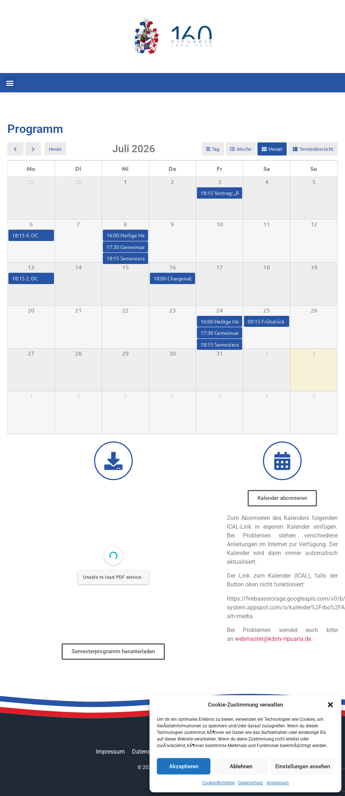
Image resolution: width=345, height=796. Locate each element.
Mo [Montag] (31, 168)
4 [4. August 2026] (78, 395)
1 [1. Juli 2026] (125, 181)
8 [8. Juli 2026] (125, 223)
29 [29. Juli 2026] (125, 353)
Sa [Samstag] (266, 168)
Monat (275, 149)
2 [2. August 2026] (313, 353)
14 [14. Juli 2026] (78, 267)
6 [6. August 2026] (172, 395)
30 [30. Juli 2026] (172, 353)
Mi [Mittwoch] (125, 168)
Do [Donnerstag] (172, 168)
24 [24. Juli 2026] (219, 310)
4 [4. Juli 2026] (266, 181)
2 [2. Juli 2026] (172, 181)
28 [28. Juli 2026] (78, 353)
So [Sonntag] (313, 168)
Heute (55, 149)
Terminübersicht (316, 149)
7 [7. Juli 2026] (78, 223)
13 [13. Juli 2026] (31, 267)
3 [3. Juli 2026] (219, 181)
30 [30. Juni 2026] (78, 181)
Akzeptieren (183, 766)
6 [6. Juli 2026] (31, 223)
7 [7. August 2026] (219, 395)
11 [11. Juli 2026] (266, 223)
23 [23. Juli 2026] (172, 310)
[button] (330, 704)
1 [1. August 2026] (266, 353)
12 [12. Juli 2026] (314, 223)
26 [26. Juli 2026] (314, 310)
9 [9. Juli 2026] (172, 223)
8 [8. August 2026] (266, 395)
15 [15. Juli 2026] (125, 267)
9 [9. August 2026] (313, 395)
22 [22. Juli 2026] (125, 310)
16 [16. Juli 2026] (172, 267)
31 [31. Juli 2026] (219, 353)
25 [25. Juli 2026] (266, 310)
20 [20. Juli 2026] (31, 310)
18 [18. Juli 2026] (266, 267)
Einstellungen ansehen (302, 766)
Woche (244, 149)
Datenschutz (250, 782)
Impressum (278, 782)
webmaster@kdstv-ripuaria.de (273, 638)
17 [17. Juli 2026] (219, 267)
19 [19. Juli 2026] (314, 267)
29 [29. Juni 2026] (31, 181)
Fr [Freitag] (219, 168)
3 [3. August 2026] (31, 395)
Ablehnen (241, 766)
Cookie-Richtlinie (218, 782)
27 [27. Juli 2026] (31, 353)
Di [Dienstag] (78, 168)
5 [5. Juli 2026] (313, 181)
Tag (216, 149)
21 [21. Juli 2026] (78, 310)
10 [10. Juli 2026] (219, 223)
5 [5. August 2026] (125, 395)
